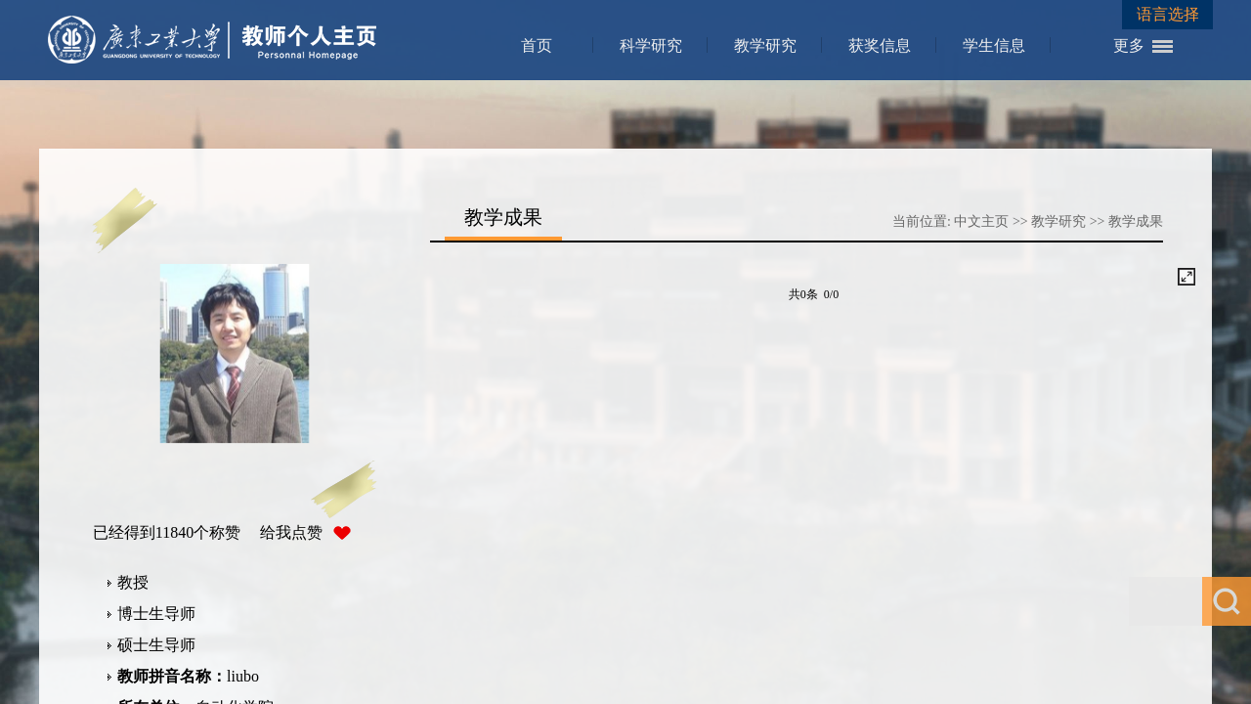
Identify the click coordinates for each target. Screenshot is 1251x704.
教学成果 (1135, 221)
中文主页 (981, 221)
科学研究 (651, 45)
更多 (1128, 45)
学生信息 (994, 45)
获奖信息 (879, 45)
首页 (536, 45)
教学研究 (765, 45)
